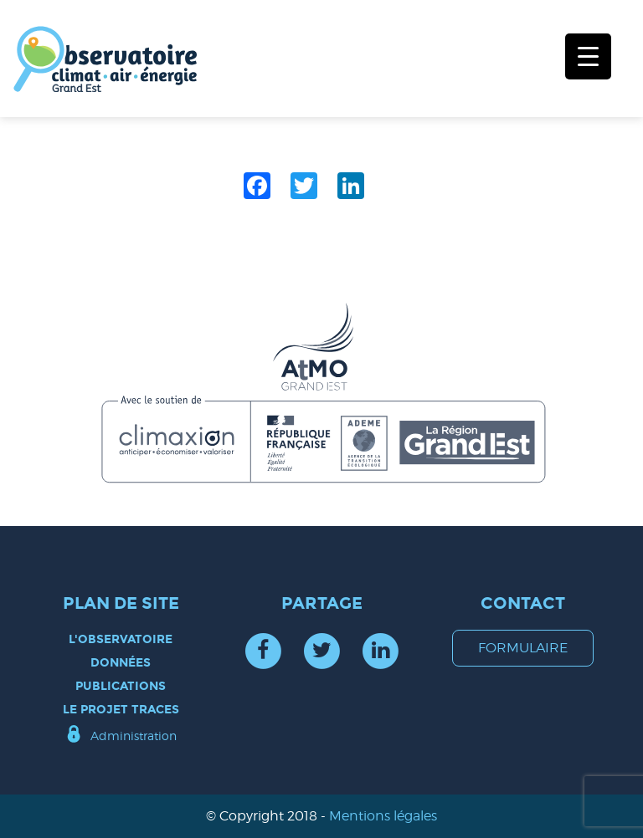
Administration (133, 735)
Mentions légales (383, 816)
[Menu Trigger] (588, 56)
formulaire (523, 648)
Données (120, 663)
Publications (120, 686)
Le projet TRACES (121, 710)
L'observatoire (120, 639)
